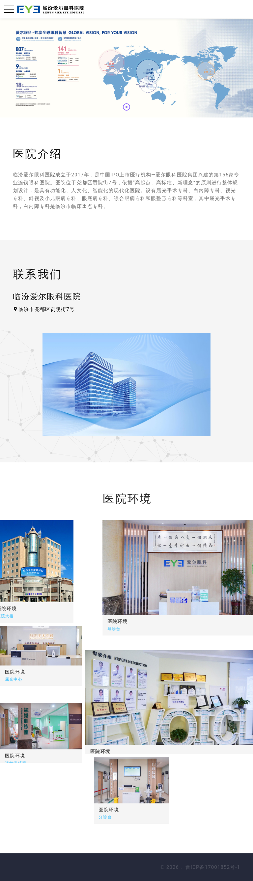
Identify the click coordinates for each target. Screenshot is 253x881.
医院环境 (147, 621)
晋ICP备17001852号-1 (212, 867)
